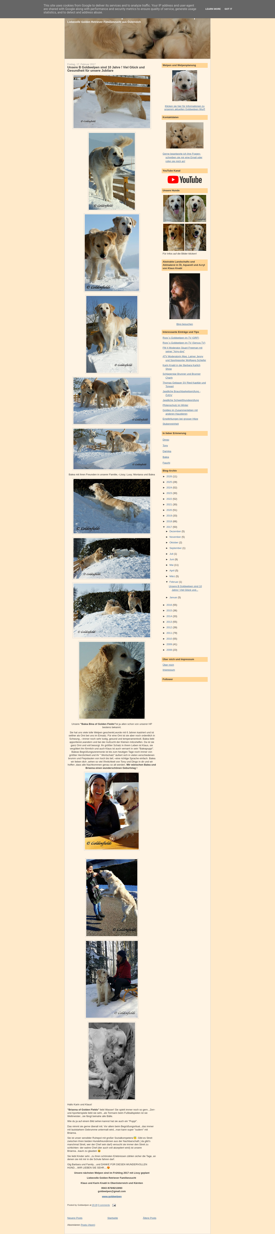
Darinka (167, 451)
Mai (172, 565)
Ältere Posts (149, 1218)
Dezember (176, 531)
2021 (169, 504)
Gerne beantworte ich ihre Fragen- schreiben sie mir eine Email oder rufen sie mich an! (182, 157)
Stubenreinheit (171, 423)
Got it (228, 8)
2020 (169, 510)
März (173, 576)
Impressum (169, 669)
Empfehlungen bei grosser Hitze (180, 418)
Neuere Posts (74, 1218)
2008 (169, 649)
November (176, 536)
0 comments (104, 1205)
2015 (169, 610)
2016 (169, 604)
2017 (169, 526)
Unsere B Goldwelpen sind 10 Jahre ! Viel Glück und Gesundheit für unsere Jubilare (106, 68)
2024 (169, 487)
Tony (165, 445)
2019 (169, 515)
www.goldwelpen (112, 1196)
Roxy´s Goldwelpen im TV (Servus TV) (184, 342)
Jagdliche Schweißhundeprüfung (181, 400)
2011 (169, 633)
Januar (174, 597)
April (172, 570)
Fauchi (166, 462)
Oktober (174, 542)
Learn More (213, 8)
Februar (174, 581)
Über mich (168, 664)
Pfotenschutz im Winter (175, 405)
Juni (172, 559)
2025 (169, 482)
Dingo (166, 439)
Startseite (112, 1218)
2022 (169, 498)
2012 (169, 627)
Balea (166, 457)
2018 (169, 521)
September (176, 548)
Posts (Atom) (88, 1224)
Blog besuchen (184, 324)
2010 (169, 638)
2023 (169, 493)
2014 (169, 616)
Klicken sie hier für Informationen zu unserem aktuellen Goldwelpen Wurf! (184, 108)
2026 (169, 476)
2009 (169, 644)
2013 (169, 621)
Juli (172, 553)
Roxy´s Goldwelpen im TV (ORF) (181, 337)
